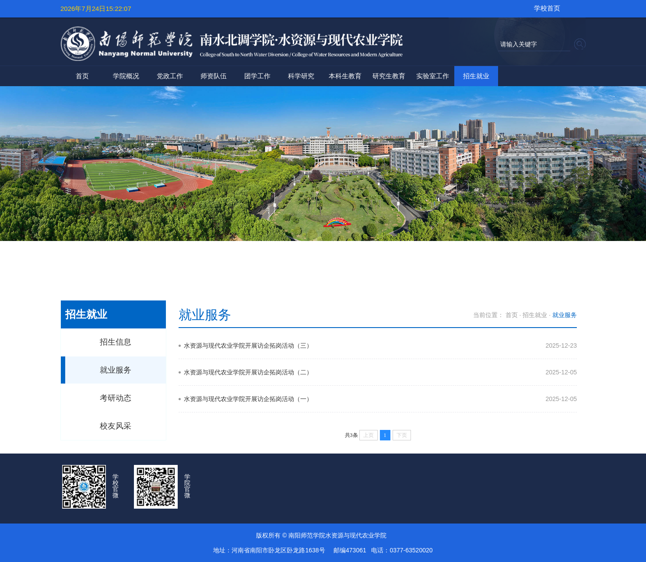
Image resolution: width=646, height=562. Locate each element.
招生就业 (476, 76)
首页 (82, 76)
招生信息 (115, 342)
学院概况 (126, 76)
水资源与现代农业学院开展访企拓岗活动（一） (248, 398)
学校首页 (547, 8)
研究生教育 (388, 76)
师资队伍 (213, 76)
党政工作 (170, 76)
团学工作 (257, 76)
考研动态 (115, 398)
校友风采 (115, 426)
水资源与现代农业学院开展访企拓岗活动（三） (248, 345)
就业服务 (115, 370)
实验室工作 (432, 76)
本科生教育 (345, 76)
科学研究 (301, 76)
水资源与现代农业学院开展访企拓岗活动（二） (248, 372)
